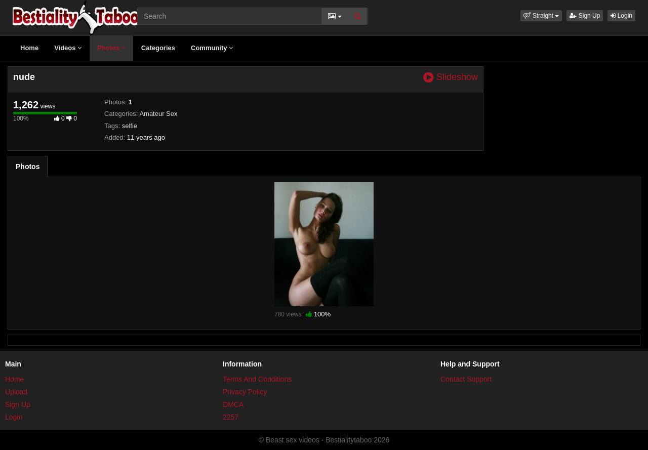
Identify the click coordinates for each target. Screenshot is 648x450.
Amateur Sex (158, 113)
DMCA (233, 404)
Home (29, 48)
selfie (129, 126)
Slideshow (450, 77)
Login (621, 15)
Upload (16, 392)
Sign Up (585, 15)
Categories (158, 48)
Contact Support (466, 379)
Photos (111, 48)
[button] (541, 15)
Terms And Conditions (257, 379)
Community (212, 48)
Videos (68, 48)
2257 (230, 417)
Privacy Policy (245, 392)
